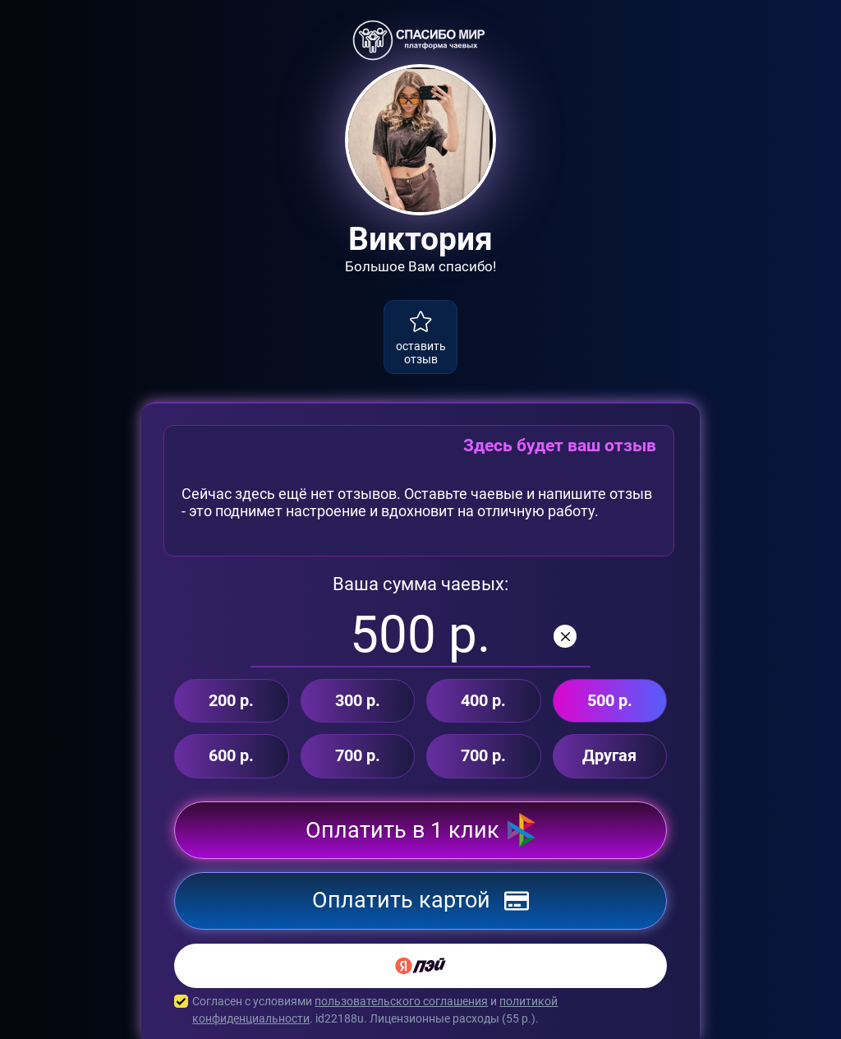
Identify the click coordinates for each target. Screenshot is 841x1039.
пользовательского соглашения (401, 1001)
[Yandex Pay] (420, 966)
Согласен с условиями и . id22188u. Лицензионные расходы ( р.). (420, 1010)
